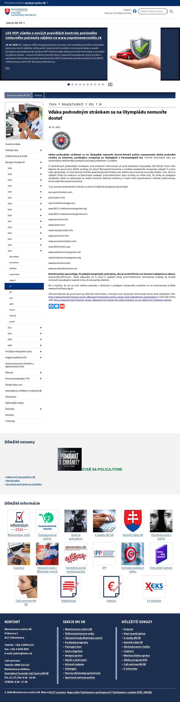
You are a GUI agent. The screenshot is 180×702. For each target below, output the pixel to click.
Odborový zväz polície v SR (20, 476)
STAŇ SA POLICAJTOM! (16, 156)
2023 (10, 185)
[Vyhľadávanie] (153, 11)
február (12, 315)
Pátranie (9, 372)
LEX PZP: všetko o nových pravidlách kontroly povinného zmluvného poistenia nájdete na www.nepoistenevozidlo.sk (53, 35)
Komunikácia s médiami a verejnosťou (22, 390)
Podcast (128, 629)
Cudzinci (129, 651)
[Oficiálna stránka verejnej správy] (37, 3)
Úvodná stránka (12, 144)
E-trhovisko (131, 668)
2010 (10, 333)
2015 (10, 233)
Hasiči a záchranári (76, 660)
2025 (10, 174)
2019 (10, 209)
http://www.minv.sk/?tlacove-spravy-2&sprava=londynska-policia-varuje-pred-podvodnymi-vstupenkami (102, 296)
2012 (10, 250)
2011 (10, 327)
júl (10, 286)
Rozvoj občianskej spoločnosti (82, 673)
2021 (10, 197)
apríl (11, 303)
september (14, 274)
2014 (10, 239)
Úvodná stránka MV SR (18, 95)
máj (11, 298)
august (12, 280)
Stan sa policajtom (135, 633)
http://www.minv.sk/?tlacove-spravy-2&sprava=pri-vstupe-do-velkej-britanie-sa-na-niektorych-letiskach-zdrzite (113, 299)
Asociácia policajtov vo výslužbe (24, 484)
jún (10, 292)
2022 (10, 191)
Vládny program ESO (135, 660)
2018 (10, 215)
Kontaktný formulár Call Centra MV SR (27, 673)
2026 (10, 168)
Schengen (70, 668)
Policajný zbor (11, 150)
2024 (10, 180)
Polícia (38, 95)
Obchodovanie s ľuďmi (137, 646)
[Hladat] (171, 11)
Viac (7, 67)
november (14, 262)
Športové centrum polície (80, 677)
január (12, 321)
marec (12, 309)
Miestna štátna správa (137, 655)
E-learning (10, 421)
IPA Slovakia (13, 480)
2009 (10, 339)
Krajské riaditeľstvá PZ (16, 357)
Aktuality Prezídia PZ (15, 162)
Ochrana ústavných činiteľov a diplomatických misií (19, 365)
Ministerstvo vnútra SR (78, 629)
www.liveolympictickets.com (106, 172)
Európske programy (76, 642)
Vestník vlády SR (133, 642)
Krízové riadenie (74, 664)
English (127, 9)
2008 (10, 345)
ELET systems (58, 692)
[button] (15, 22)
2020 (10, 203)
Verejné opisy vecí (13, 384)
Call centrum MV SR (135, 664)
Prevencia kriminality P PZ (17, 378)
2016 (10, 227)
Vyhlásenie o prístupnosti (96, 692)
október (13, 268)
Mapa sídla (73, 692)
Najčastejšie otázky (14, 402)
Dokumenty (10, 396)
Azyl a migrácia (74, 651)
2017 (10, 221)
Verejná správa (73, 655)
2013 (10, 245)
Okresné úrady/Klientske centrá (83, 638)
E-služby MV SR (132, 638)
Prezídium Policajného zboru (18, 351)
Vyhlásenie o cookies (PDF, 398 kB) (132, 692)
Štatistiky (9, 408)
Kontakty (9, 414)
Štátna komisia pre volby (79, 633)
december (14, 256)
